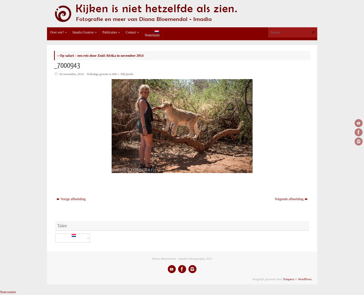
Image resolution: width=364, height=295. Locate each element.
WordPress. (305, 279)
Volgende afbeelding (290, 199)
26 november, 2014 (71, 74)
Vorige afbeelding (71, 199)
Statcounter (8, 292)
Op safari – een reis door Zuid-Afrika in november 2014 (100, 55)
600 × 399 (118, 74)
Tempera (288, 279)
